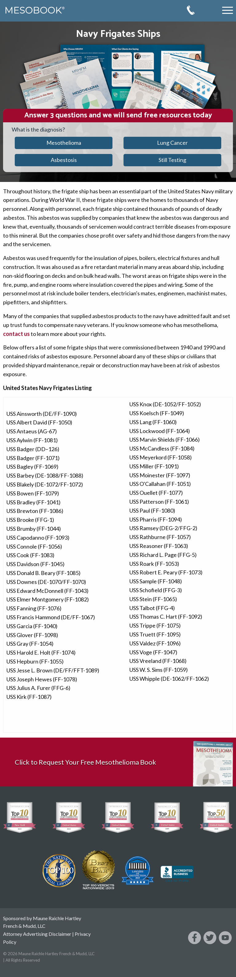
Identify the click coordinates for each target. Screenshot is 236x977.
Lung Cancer (172, 142)
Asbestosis (64, 159)
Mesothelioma (63, 142)
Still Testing (172, 159)
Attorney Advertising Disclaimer (37, 934)
